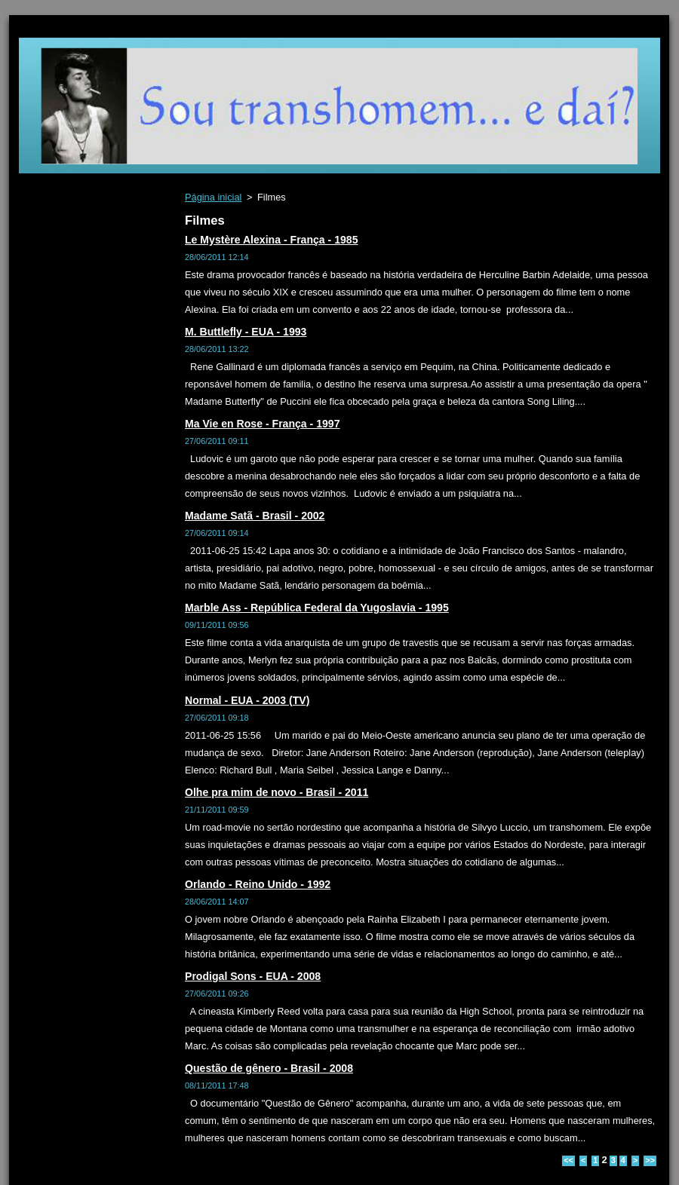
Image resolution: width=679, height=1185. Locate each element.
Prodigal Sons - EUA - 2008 (253, 976)
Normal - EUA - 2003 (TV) (247, 700)
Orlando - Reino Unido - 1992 (257, 884)
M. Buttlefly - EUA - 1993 (245, 332)
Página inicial (213, 197)
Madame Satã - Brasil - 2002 (254, 516)
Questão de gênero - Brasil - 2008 (269, 1068)
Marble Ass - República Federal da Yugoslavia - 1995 (317, 608)
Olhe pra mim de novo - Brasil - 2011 (276, 792)
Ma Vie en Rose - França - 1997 (262, 424)
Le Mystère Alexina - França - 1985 (271, 240)
